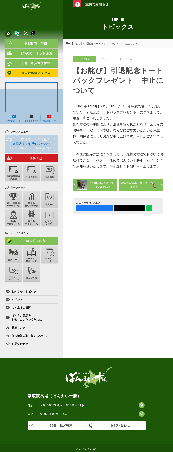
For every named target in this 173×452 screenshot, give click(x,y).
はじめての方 (25, 241)
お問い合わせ (17, 344)
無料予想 (23, 158)
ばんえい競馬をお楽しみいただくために (24, 317)
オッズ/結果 (18, 148)
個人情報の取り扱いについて (26, 336)
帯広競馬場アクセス (27, 73)
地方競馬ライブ (14, 118)
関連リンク (15, 328)
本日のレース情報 (28, 139)
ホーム (69, 43)
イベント (14, 300)
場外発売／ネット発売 (28, 53)
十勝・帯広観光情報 (27, 63)
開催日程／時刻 (26, 43)
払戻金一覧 (44, 148)
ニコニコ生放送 (31, 118)
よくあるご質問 (18, 308)
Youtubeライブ (49, 118)
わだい (84, 59)
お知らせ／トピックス (22, 291)
